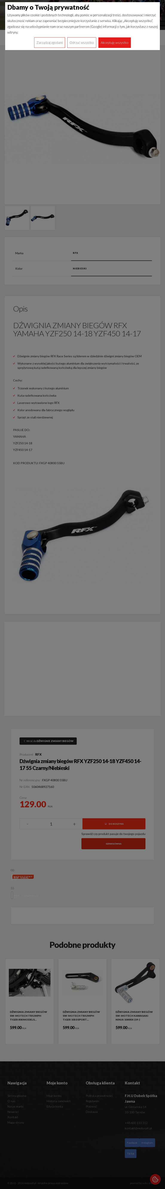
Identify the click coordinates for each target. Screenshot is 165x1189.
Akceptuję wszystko (114, 42)
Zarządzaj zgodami (50, 42)
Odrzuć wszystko (82, 42)
